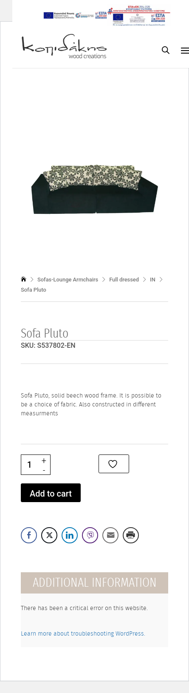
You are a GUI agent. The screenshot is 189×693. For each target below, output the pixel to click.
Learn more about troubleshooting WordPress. (83, 634)
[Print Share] (131, 535)
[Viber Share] (90, 535)
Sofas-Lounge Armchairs (67, 279)
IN (152, 279)
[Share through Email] (110, 535)
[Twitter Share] (49, 535)
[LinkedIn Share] (70, 535)
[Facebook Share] (29, 535)
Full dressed (124, 279)
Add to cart (51, 494)
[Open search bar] (165, 50)
